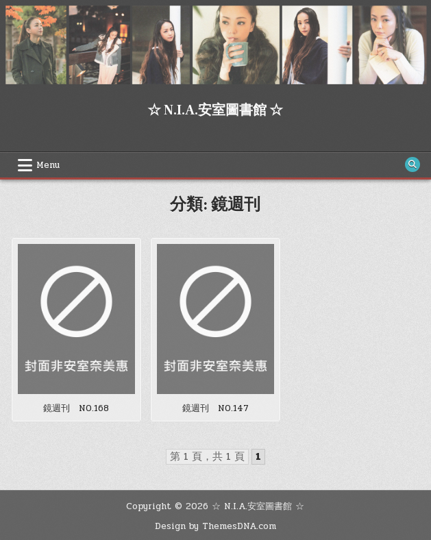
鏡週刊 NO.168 (76, 408)
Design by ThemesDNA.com (215, 526)
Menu (48, 165)
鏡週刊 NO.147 (215, 408)
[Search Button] (412, 164)
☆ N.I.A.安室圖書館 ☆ (215, 110)
